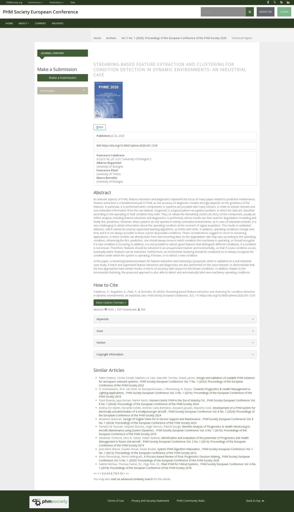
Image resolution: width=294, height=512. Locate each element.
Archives (57, 23)
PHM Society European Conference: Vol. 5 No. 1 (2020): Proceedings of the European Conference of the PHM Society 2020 (174, 458)
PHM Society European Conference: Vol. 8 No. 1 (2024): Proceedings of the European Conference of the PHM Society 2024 (177, 402)
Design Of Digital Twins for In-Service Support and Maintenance (162, 419)
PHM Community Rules (191, 500)
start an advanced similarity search (132, 479)
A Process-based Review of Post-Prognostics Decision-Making (182, 456)
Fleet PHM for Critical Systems (180, 464)
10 (121, 473)
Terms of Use (115, 500)
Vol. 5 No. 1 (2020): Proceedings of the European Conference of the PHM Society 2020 (173, 38)
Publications (56, 2)
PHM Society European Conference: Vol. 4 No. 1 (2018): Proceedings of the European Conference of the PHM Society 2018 (177, 466)
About (24, 23)
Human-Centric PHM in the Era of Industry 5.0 (177, 400)
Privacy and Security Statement (150, 500)
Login (284, 12)
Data (72, 2)
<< (95, 473)
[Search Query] (223, 12)
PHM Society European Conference (40, 12)
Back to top (255, 500)
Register (266, 12)
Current (40, 23)
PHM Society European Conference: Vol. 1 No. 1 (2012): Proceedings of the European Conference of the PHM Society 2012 (176, 451)
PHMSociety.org (14, 2)
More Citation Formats (111, 302)
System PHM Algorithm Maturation (179, 449)
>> (127, 473)
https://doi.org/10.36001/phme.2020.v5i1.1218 (130, 145)
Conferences (34, 2)
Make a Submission (62, 78)
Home (9, 23)
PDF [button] (101, 127)
